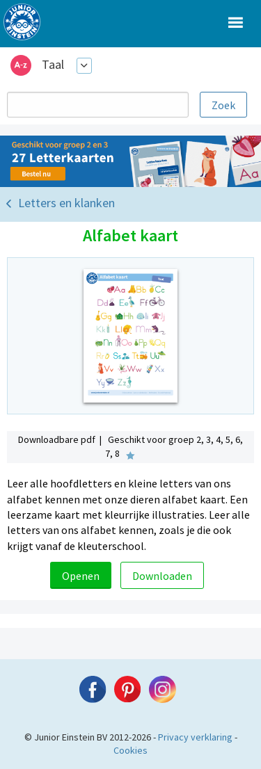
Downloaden (162, 576)
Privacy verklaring (195, 737)
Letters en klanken (66, 203)
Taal (53, 64)
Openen (81, 576)
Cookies (130, 750)
